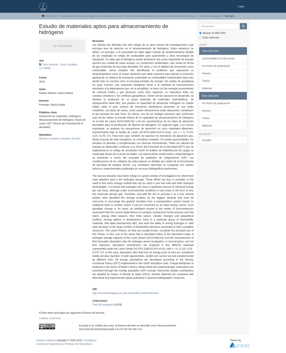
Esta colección (209, 37)
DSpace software (46, 340)
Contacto (41, 343)
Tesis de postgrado (210, 16)
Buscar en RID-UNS (212, 32)
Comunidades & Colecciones (218, 58)
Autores (206, 73)
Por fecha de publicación (216, 65)
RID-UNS (51, 16)
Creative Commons (50, 318)
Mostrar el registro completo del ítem (59, 138)
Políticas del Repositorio (78, 343)
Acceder (206, 140)
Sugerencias (56, 343)
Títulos (206, 80)
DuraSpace (90, 340)
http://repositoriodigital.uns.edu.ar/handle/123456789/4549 (125, 293)
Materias (207, 88)
